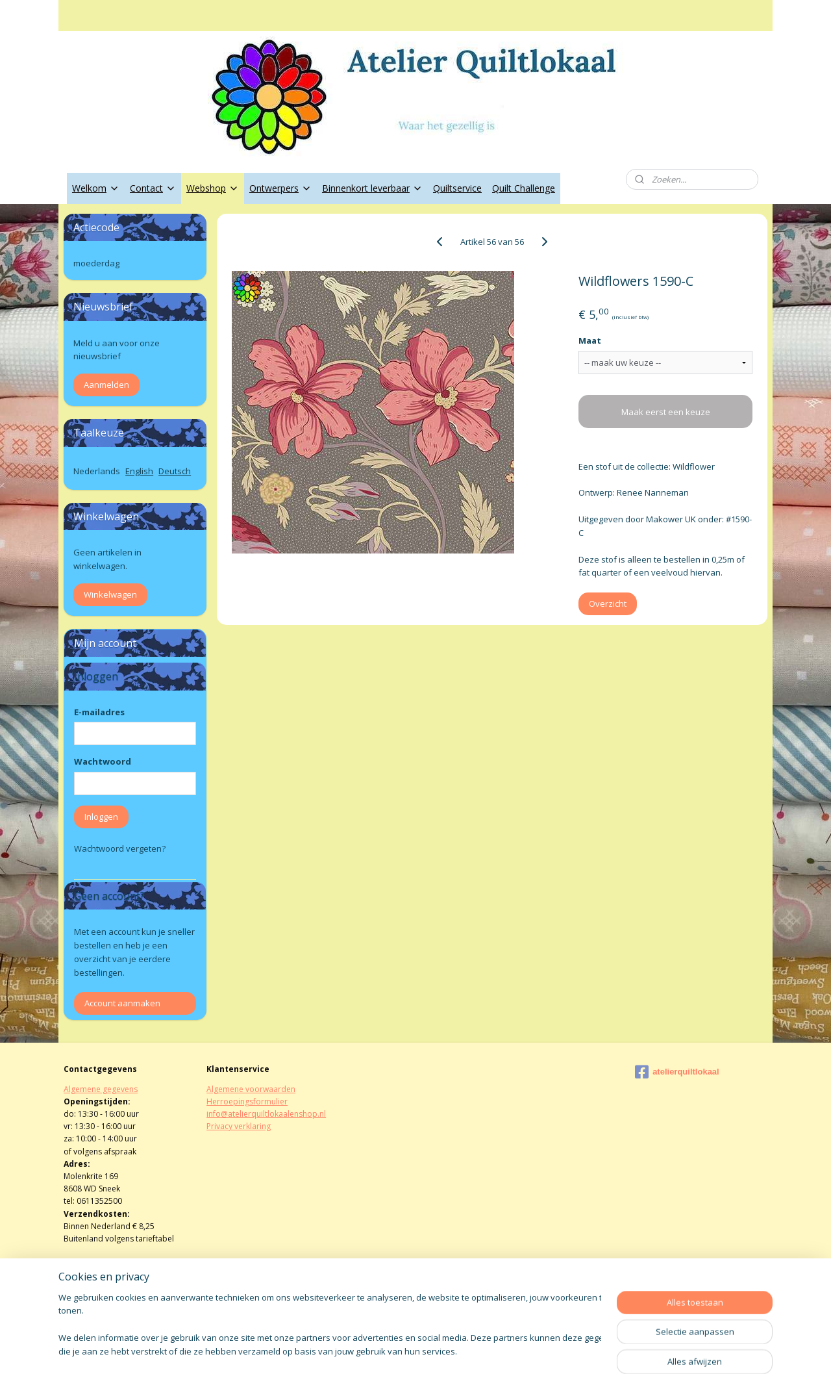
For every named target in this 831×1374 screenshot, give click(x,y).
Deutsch (174, 471)
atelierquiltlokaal (677, 1072)
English (139, 471)
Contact (153, 188)
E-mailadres (99, 712)
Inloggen (101, 816)
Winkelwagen (110, 594)
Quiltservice (457, 188)
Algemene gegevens (101, 1089)
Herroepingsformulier (247, 1101)
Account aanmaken (122, 1003)
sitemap (374, 1350)
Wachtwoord (102, 761)
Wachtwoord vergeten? (120, 848)
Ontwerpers (280, 188)
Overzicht (607, 603)
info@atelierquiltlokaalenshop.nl (266, 1113)
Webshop (212, 188)
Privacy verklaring (238, 1126)
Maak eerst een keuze (665, 412)
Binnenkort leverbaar (372, 188)
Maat (589, 340)
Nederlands (96, 471)
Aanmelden (106, 384)
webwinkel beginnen (450, 1350)
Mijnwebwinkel (564, 1350)
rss (401, 1350)
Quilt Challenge (523, 188)
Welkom (95, 188)
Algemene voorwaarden (250, 1089)
